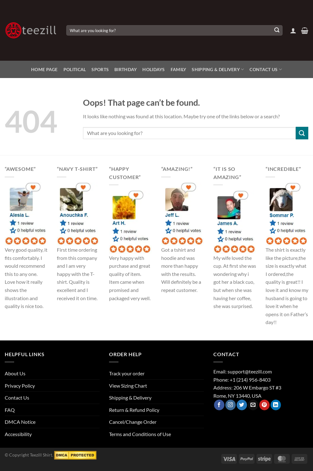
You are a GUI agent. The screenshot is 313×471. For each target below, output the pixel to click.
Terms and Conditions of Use (140, 434)
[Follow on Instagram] (230, 405)
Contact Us (266, 69)
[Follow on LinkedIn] (276, 405)
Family (178, 69)
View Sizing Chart (128, 386)
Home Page (44, 69)
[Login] (293, 30)
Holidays (153, 69)
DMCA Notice (20, 422)
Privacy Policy (20, 386)
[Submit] (277, 30)
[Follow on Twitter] (242, 405)
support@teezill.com (250, 371)
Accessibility (18, 434)
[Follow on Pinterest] (264, 405)
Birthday (125, 69)
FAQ (10, 410)
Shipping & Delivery (218, 69)
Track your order (127, 373)
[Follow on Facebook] (219, 405)
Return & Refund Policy (134, 410)
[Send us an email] (253, 405)
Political (74, 69)
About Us (15, 373)
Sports (100, 69)
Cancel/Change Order (132, 422)
